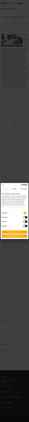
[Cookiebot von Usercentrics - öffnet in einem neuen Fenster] (21, 185)
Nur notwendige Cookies (14, 236)
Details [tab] (14, 188)
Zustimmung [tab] (5, 188)
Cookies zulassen (14, 232)
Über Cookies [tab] (23, 188)
